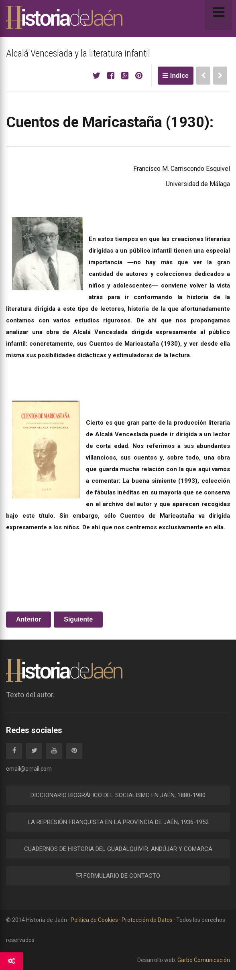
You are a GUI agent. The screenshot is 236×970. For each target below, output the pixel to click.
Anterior (28, 619)
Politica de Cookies (94, 920)
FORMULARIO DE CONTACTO (118, 875)
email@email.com (29, 768)
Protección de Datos (147, 920)
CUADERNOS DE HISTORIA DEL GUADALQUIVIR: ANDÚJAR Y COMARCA (118, 849)
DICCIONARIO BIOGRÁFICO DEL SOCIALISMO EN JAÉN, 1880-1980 (118, 795)
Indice (176, 75)
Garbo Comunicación (203, 960)
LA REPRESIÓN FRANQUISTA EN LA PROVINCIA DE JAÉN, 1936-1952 (118, 822)
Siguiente (78, 619)
